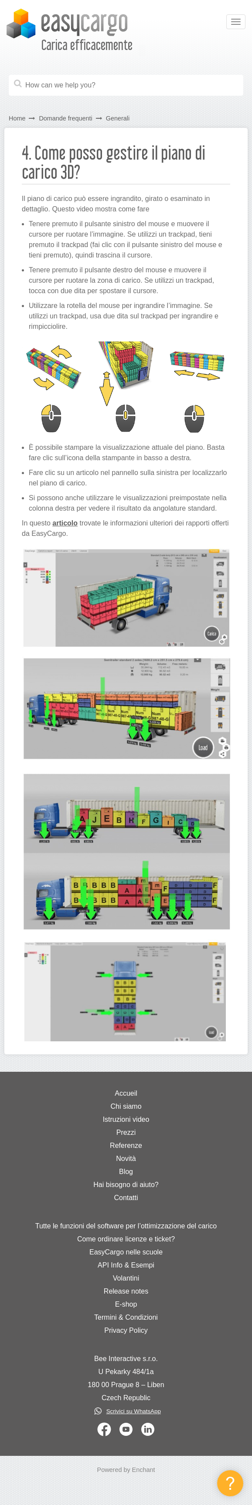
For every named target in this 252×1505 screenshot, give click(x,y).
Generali (117, 118)
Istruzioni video (126, 1119)
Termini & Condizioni (126, 1317)
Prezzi (126, 1132)
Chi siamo (125, 1106)
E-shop (126, 1304)
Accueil (126, 1093)
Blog (126, 1171)
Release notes (126, 1291)
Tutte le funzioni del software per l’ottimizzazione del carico (126, 1226)
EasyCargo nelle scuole (126, 1252)
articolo (65, 523)
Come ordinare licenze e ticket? (126, 1239)
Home (17, 118)
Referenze (126, 1145)
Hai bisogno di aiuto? (125, 1184)
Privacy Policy (126, 1330)
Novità (126, 1158)
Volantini (126, 1278)
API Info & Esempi (126, 1265)
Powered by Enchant (126, 1469)
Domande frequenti (65, 118)
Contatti (126, 1197)
